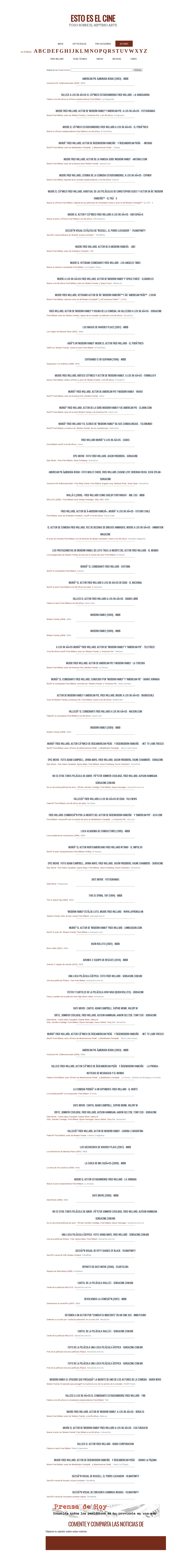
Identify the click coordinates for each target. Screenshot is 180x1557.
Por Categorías (103, 43)
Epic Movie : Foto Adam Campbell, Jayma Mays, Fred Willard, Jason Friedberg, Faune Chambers (88, 764)
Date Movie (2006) (55, 1200)
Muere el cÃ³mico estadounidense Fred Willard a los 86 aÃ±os (73, 131)
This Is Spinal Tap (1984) (57, 900)
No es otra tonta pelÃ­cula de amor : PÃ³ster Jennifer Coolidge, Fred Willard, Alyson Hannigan (86, 787)
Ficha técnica (80, 58)
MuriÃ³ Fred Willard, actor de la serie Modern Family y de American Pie (77, 412)
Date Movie (51, 884)
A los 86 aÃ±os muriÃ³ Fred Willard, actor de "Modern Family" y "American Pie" (80, 651)
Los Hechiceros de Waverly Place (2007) (64, 1151)
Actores (124, 43)
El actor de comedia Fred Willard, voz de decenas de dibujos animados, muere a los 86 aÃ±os (87, 539)
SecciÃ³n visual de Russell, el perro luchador (66, 1480)
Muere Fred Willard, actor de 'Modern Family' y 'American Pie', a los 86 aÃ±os (80, 115)
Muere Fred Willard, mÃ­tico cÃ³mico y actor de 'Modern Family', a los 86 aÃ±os (80, 380)
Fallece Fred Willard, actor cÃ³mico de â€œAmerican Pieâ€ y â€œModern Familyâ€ (83, 1077)
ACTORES (26, 52)
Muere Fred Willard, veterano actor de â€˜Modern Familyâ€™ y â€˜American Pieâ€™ (83, 299)
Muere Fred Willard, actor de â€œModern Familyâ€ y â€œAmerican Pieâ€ (79, 1464)
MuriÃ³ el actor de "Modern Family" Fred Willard (67, 932)
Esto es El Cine (93, 18)
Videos (100, 58)
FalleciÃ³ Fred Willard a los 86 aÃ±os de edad (66, 803)
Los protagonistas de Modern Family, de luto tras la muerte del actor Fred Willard (81, 555)
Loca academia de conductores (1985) (63, 835)
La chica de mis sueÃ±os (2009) (60, 1168)
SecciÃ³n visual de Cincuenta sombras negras (66, 1497)
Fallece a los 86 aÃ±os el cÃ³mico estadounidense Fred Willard (74, 99)
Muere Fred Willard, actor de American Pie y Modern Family (72, 667)
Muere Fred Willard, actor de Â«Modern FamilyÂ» (68, 251)
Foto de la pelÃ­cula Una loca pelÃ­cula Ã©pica (66, 1352)
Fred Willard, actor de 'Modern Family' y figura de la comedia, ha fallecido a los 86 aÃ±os (84, 315)
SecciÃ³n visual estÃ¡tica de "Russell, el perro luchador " (71, 235)
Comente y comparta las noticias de (105, 1524)
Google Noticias (64, 70)
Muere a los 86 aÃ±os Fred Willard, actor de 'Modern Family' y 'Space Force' (79, 283)
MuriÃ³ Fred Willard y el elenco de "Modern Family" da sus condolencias (77, 428)
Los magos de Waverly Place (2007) (62, 331)
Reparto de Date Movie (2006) (60, 1271)
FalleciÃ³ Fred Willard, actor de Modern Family (66, 1135)
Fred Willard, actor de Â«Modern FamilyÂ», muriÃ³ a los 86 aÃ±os (75, 516)
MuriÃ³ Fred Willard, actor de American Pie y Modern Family (72, 396)
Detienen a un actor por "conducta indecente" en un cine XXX (73, 1319)
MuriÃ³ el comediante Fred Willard (61, 571)
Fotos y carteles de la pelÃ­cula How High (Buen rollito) (70, 996)
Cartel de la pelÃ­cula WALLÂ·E (60, 1287)
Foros (134, 58)
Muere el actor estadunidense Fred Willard (65, 1184)
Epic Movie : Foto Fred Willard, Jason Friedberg (67, 460)
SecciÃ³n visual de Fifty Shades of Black (64, 1255)
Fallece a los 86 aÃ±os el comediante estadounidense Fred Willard (75, 1400)
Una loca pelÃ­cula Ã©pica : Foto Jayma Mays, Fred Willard (72, 1239)
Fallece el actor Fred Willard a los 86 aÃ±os (65, 603)
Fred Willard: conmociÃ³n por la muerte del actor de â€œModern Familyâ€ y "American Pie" (86, 819)
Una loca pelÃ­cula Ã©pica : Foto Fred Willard (66, 980)
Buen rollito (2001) (54, 948)
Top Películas (79, 43)
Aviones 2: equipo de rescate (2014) (62, 964)
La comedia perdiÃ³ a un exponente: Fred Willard (68, 1094)
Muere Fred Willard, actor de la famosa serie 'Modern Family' (73, 164)
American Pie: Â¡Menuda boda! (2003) (63, 83)
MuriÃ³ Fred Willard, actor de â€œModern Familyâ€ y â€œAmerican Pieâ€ (79, 147)
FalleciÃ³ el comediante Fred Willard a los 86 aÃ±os (69, 716)
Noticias (117, 58)
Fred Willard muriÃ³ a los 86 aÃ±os (61, 444)
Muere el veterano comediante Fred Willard (65, 267)
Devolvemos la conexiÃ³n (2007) (60, 1303)
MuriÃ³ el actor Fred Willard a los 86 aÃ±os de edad (69, 587)
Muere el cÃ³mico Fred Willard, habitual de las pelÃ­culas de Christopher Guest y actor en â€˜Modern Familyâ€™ (95, 203)
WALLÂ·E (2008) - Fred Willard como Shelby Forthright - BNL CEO (75, 499)
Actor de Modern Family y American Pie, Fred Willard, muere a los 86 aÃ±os (79, 700)
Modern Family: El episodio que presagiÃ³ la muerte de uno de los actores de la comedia (84, 1384)
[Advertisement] (33, 108)
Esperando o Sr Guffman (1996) (60, 364)
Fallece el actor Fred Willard (59, 1448)
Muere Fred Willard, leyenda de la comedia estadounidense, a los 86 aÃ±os (79, 180)
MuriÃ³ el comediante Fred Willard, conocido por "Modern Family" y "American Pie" (82, 684)
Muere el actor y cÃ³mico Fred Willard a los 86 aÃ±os (69, 219)
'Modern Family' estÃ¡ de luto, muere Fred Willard (68, 916)
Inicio (60, 43)
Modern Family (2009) (56, 619)
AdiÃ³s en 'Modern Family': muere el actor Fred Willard (70, 348)
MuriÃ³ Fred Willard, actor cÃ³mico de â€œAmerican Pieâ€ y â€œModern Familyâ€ (83, 748)
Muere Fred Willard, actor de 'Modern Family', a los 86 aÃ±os (73, 1416)
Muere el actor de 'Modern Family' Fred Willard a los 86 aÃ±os (73, 1432)
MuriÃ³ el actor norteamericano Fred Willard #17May (69, 852)
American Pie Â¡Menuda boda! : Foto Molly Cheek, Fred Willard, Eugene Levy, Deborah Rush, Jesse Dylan (92, 483)
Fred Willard (57, 58)
